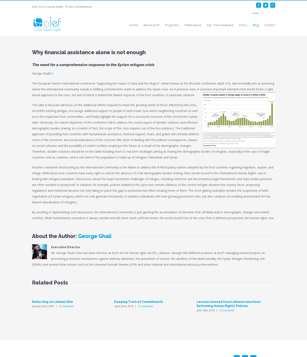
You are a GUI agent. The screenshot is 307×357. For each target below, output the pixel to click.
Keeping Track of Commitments (138, 301)
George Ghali (94, 236)
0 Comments (66, 306)
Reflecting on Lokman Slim (52, 301)
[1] (51, 73)
